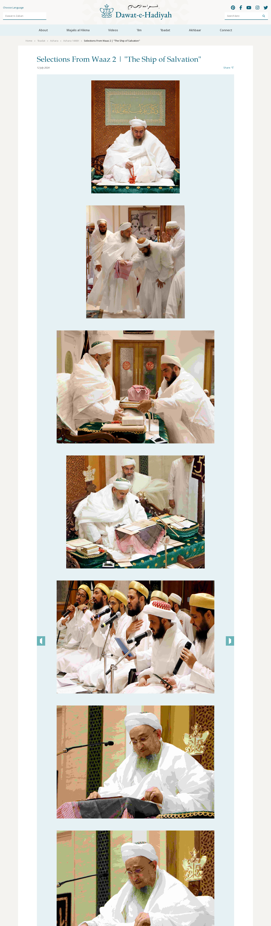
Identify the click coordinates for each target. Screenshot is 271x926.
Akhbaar (195, 30)
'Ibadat (165, 30)
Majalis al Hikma (78, 30)
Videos (113, 30)
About (43, 30)
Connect (226, 30)
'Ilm (139, 30)
